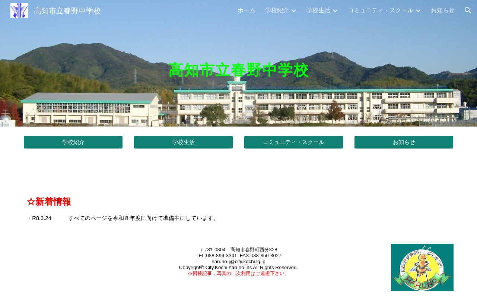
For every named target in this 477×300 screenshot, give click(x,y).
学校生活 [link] (318, 9)
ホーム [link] (246, 9)
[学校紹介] (73, 142)
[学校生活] (183, 142)
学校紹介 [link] (277, 9)
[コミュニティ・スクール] (293, 142)
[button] (468, 10)
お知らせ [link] (443, 9)
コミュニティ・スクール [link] (380, 9)
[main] (238, 63)
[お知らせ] (403, 142)
